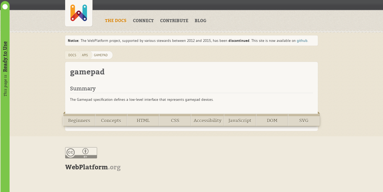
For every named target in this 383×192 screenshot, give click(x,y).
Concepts (111, 120)
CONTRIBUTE (174, 20)
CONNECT (143, 20)
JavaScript (239, 120)
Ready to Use (5, 56)
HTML (143, 120)
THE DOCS (116, 20)
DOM (272, 120)
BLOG (200, 20)
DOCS (72, 55)
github (302, 40)
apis (85, 55)
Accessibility (208, 120)
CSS (175, 120)
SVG (304, 120)
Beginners (79, 120)
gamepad (101, 55)
